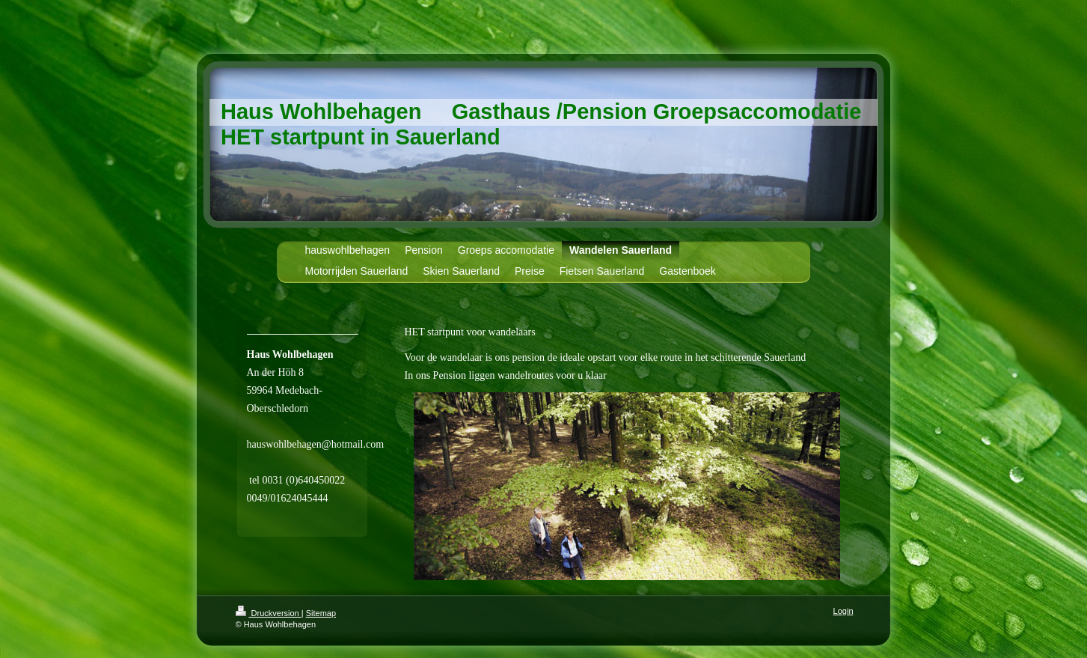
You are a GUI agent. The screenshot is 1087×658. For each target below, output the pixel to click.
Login (843, 610)
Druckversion (268, 613)
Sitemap (321, 613)
